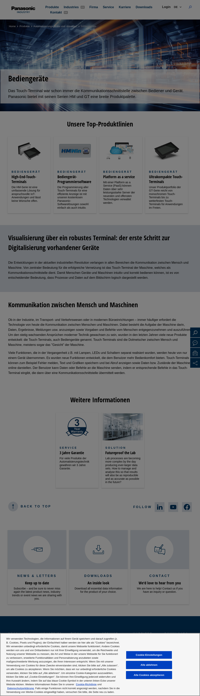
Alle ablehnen (149, 664)
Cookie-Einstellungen (149, 654)
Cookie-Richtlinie (86, 684)
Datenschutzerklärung (20, 688)
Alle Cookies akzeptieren (149, 675)
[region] (100, 664)
